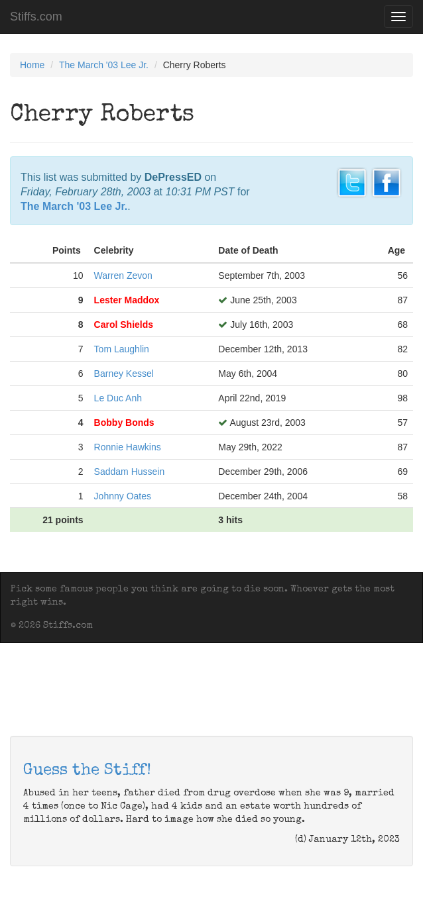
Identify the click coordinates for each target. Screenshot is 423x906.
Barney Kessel (124, 373)
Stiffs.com (36, 16)
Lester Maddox (127, 300)
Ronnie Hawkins (127, 447)
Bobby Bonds (124, 422)
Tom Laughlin (121, 349)
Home (32, 65)
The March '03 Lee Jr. (104, 65)
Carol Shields (123, 324)
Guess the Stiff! (87, 771)
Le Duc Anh (118, 398)
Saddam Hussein (129, 471)
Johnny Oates (122, 496)
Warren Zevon (123, 275)
